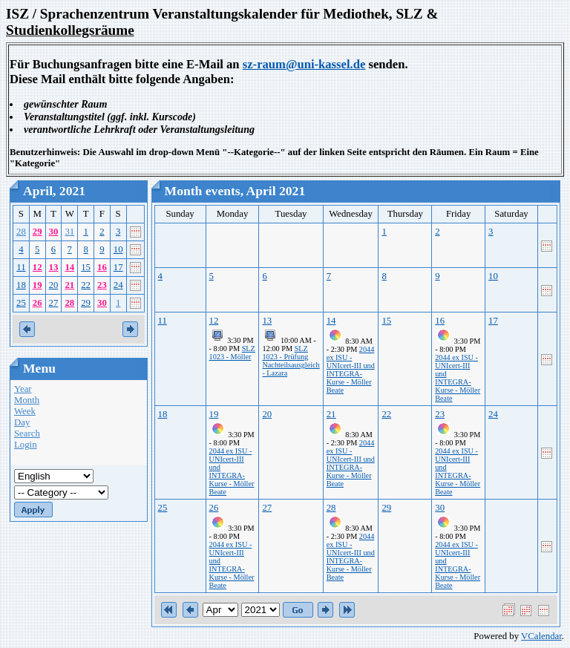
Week (25, 411)
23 (102, 285)
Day (22, 422)
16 (102, 267)
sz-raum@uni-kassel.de (304, 64)
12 (37, 267)
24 (118, 285)
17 (118, 267)
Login (25, 444)
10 (118, 249)
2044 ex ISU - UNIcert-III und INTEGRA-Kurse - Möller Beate (351, 369)
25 (21, 303)
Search (27, 433)
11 (20, 267)
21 (69, 285)
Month (26, 400)
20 (54, 285)
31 (69, 231)
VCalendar (541, 636)
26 (37, 303)
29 (37, 231)
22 (86, 285)
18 (21, 285)
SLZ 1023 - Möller (232, 352)
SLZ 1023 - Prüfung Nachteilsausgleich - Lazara (290, 360)
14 (69, 267)
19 (37, 285)
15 (86, 267)
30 (54, 231)
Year (23, 389)
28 (21, 231)
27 (54, 303)
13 (54, 267)
